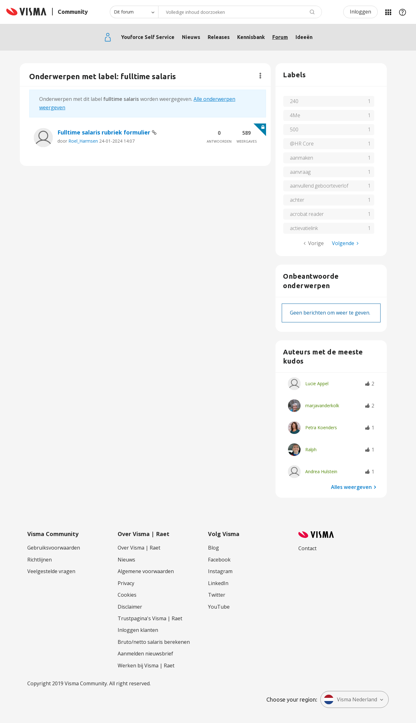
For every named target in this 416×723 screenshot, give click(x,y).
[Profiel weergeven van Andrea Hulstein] (321, 471)
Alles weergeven (351, 486)
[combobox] (240, 12)
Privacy (126, 583)
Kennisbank (251, 37)
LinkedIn (218, 583)
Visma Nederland (350, 699)
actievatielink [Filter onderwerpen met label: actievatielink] (304, 228)
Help (402, 12)
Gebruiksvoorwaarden (53, 547)
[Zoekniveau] (134, 12)
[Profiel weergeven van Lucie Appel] (316, 383)
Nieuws (191, 37)
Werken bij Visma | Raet (146, 665)
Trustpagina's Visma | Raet (150, 618)
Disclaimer (130, 606)
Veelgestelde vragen (51, 571)
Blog (213, 547)
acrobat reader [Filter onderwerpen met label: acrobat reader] (307, 214)
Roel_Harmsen (83, 141)
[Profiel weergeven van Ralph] (311, 449)
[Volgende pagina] (345, 243)
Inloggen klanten (138, 630)
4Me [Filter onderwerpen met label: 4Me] (295, 115)
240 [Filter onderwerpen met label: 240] (294, 101)
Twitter (216, 594)
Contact (307, 548)
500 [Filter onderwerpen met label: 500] (294, 129)
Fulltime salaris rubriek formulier (104, 132)
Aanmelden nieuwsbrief (145, 653)
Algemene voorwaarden (146, 571)
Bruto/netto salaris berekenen (154, 641)
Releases (219, 37)
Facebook (219, 559)
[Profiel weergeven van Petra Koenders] (321, 427)
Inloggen (360, 11)
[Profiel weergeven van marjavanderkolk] (322, 405)
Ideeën (304, 37)
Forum (280, 37)
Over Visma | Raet (139, 547)
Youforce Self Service (147, 37)
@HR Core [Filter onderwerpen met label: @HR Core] (302, 143)
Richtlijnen (39, 559)
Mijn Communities (388, 12)
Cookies (127, 594)
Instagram (220, 571)
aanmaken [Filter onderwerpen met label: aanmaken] (301, 157)
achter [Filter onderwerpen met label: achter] (297, 199)
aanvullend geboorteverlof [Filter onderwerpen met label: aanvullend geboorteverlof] (319, 185)
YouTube (219, 606)
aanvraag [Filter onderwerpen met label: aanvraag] (300, 171)
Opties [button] (260, 76)
